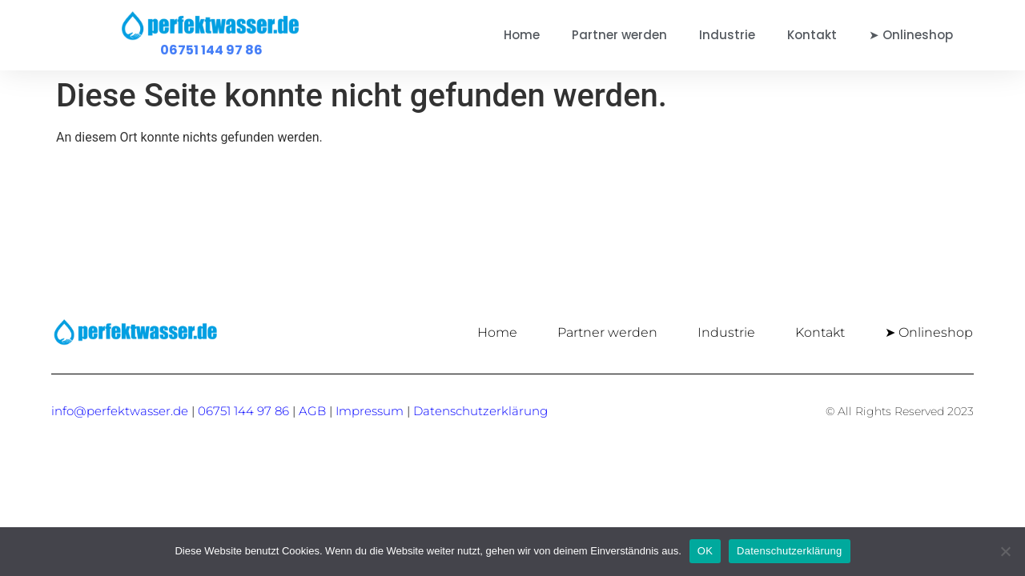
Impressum (370, 410)
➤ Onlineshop (911, 34)
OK (705, 551)
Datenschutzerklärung (789, 551)
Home (522, 34)
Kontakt (812, 34)
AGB (312, 410)
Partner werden (619, 34)
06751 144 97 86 (211, 50)
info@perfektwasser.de (119, 410)
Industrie (727, 34)
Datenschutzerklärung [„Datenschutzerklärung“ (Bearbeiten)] (480, 410)
